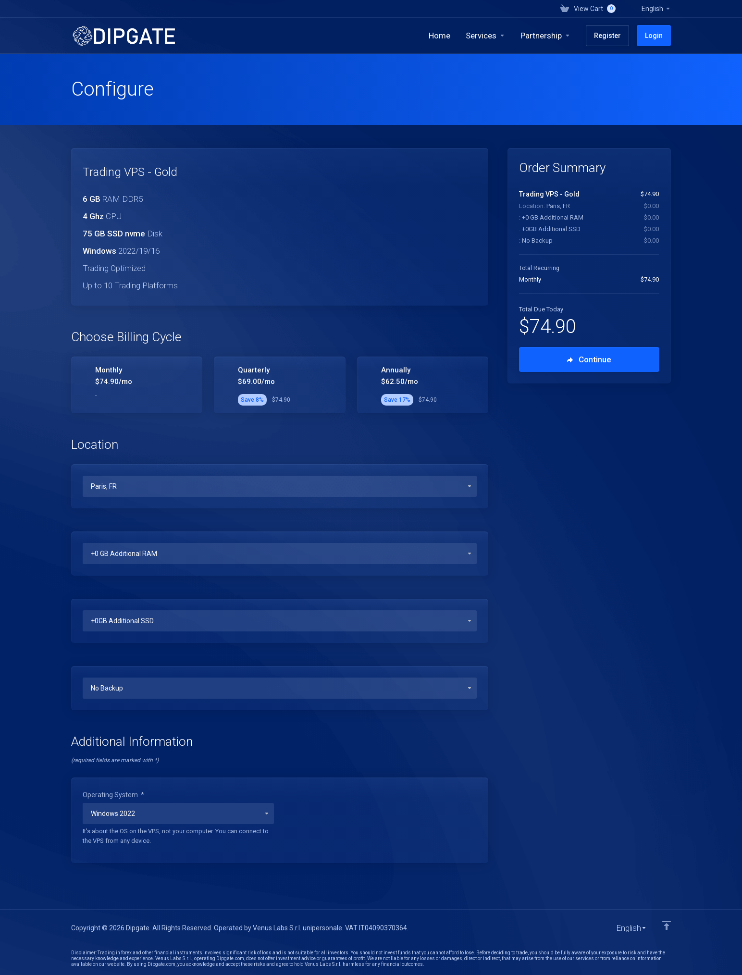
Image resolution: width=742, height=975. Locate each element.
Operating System (113, 795)
